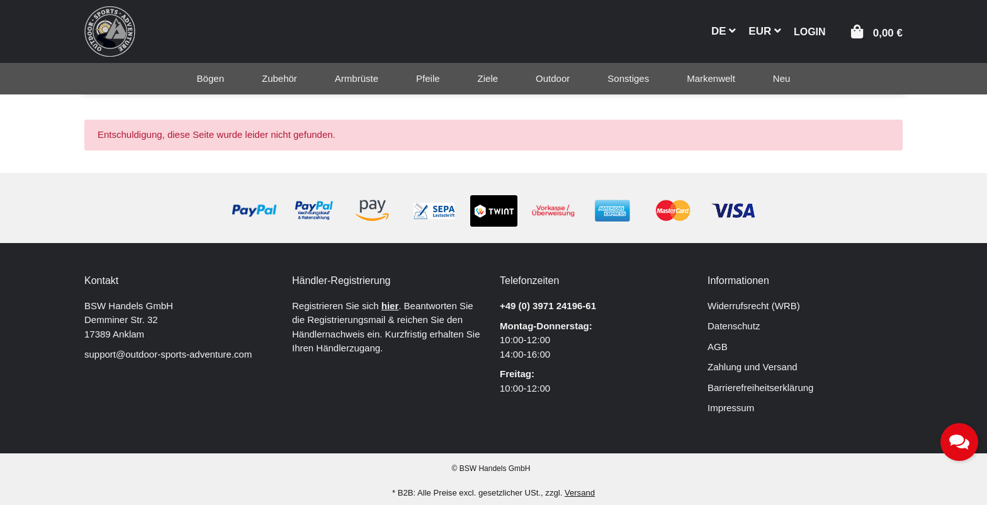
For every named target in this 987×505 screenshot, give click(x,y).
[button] (810, 30)
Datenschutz (734, 326)
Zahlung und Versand (753, 366)
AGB (718, 346)
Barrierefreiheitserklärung (760, 387)
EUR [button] (764, 31)
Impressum (731, 407)
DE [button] (723, 31)
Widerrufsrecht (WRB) (754, 305)
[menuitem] (210, 78)
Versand (580, 492)
